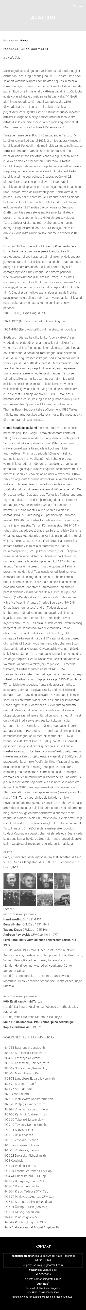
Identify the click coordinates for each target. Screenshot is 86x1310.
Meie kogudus (10, 40)
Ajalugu (24, 40)
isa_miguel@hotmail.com (48, 1265)
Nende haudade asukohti (20, 428)
